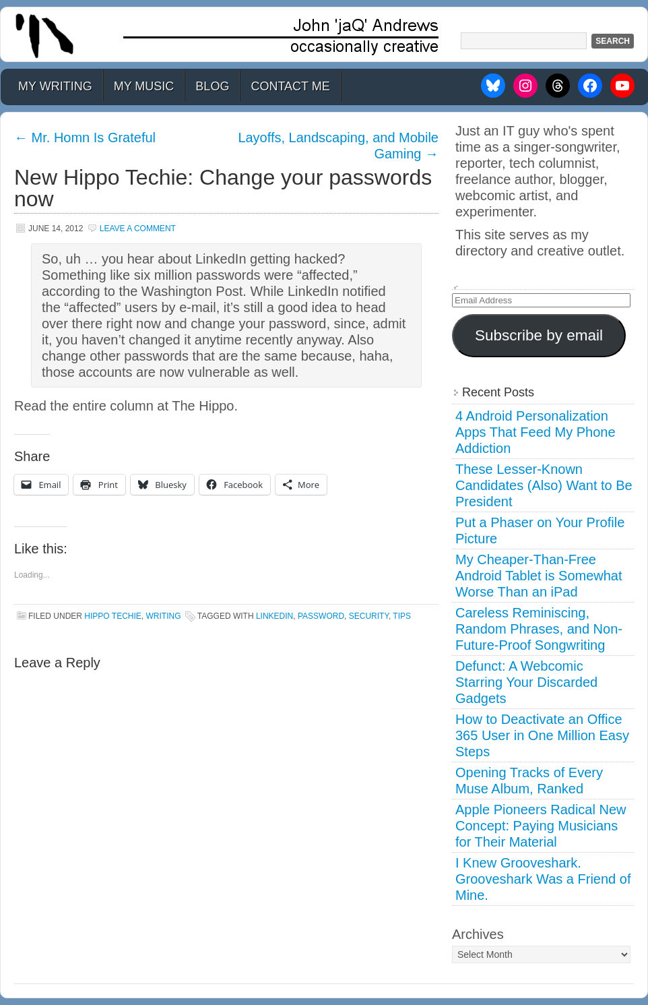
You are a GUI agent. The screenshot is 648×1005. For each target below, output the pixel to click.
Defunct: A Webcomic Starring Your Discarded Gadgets (526, 682)
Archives (478, 934)
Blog (212, 86)
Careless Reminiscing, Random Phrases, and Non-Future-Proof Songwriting (538, 628)
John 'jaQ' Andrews (324, 34)
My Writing (55, 86)
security (369, 616)
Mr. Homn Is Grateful (85, 137)
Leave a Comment (138, 228)
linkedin (274, 616)
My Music (144, 86)
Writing (163, 616)
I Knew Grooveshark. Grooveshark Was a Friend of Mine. (542, 879)
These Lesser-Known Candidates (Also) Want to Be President (544, 485)
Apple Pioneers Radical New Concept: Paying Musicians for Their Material (540, 825)
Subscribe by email (539, 335)
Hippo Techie (112, 616)
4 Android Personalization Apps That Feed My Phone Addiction (535, 432)
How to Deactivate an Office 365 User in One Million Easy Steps (542, 735)
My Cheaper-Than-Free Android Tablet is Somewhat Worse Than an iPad (538, 575)
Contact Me (290, 86)
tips (402, 616)
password (321, 616)
